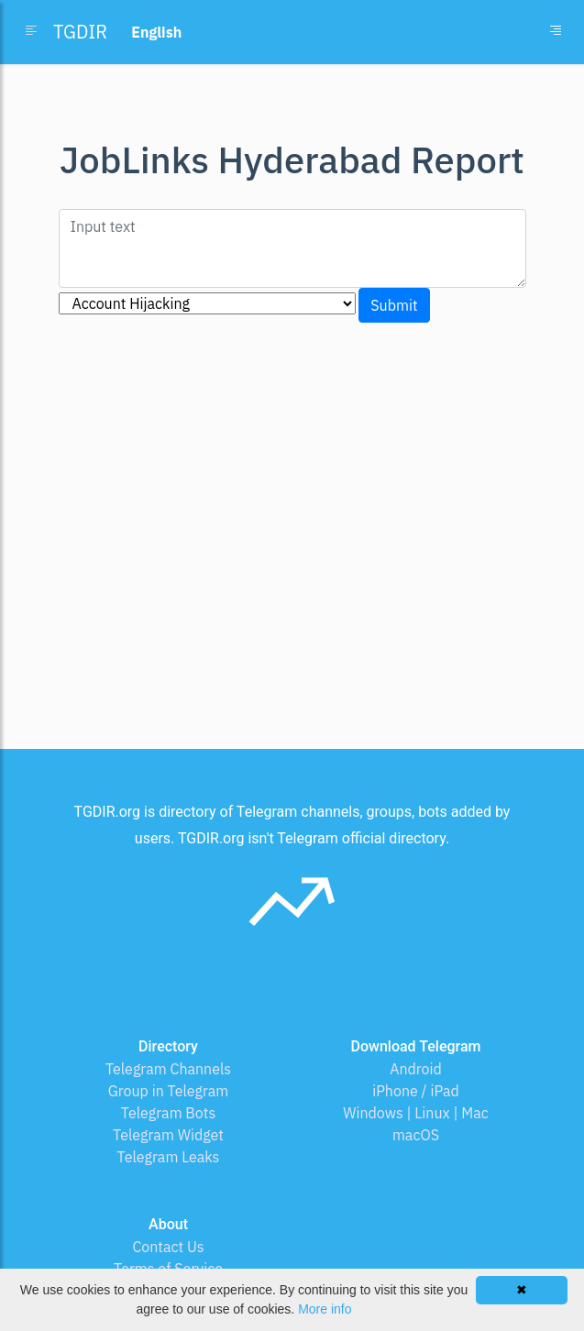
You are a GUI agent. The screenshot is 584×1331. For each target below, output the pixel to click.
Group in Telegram (168, 1091)
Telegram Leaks (168, 1157)
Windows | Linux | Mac (416, 1113)
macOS (415, 1135)
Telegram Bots (168, 1113)
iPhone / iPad (415, 1091)
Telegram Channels (168, 1069)
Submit (393, 305)
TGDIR (80, 31)
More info (324, 1309)
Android (416, 1069)
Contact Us (168, 1247)
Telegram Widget (168, 1135)
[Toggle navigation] (555, 32)
